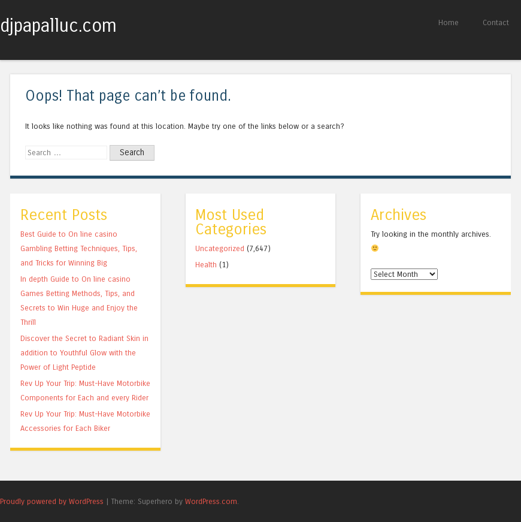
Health (206, 264)
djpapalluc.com (58, 26)
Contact (496, 22)
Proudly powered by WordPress (52, 501)
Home (448, 22)
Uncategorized (219, 248)
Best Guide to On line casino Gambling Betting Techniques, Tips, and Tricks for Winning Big (78, 248)
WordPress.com (211, 501)
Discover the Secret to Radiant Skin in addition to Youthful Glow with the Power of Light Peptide (84, 353)
